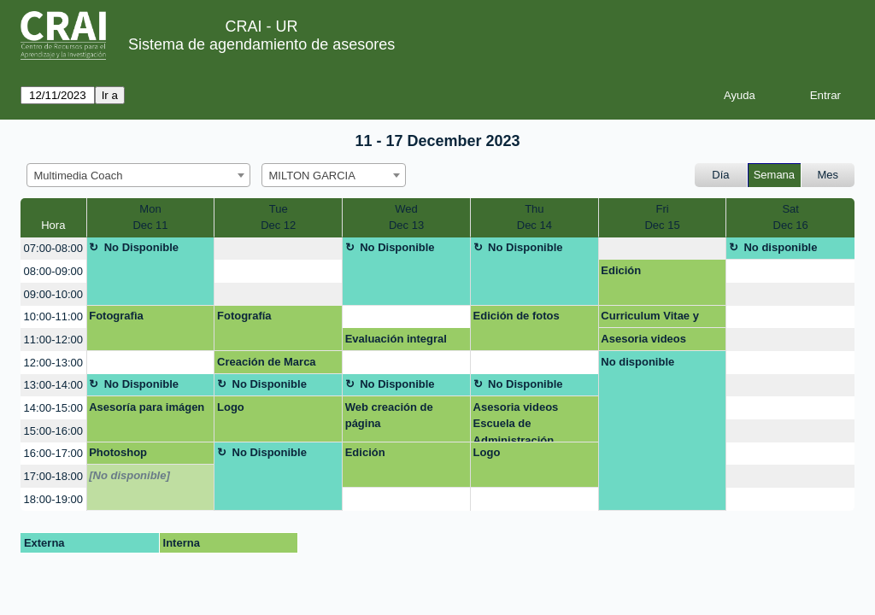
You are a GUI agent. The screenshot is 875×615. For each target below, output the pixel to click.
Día (720, 174)
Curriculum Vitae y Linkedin (650, 318)
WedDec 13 (406, 217)
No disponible (780, 247)
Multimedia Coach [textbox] (78, 175)
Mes (828, 174)
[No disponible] (129, 475)
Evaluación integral (396, 338)
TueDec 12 (278, 217)
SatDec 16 (790, 217)
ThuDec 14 (534, 217)
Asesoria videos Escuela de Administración (643, 341)
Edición (621, 270)
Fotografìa (116, 315)
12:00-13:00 (53, 362)
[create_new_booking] (278, 249)
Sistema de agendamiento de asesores (261, 44)
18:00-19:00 (53, 499)
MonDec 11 (149, 217)
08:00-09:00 (53, 271)
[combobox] (138, 175)
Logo (230, 407)
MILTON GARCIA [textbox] (312, 175)
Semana (774, 174)
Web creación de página (389, 415)
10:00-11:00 (53, 316)
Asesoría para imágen (146, 407)
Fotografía (244, 315)
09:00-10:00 (53, 294)
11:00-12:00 (53, 339)
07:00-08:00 (53, 248)
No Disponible (141, 247)
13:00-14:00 (53, 384)
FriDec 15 (661, 217)
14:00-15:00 (53, 407)
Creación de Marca (266, 361)
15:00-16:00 (53, 431)
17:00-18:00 (53, 476)
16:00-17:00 (53, 453)
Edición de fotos (516, 315)
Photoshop (118, 452)
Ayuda (739, 95)
